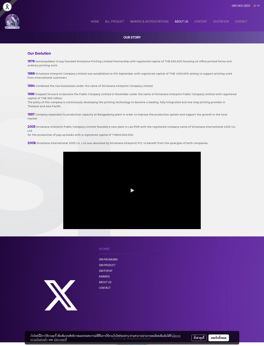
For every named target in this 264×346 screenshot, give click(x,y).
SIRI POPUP (105, 270)
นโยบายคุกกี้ (60, 339)
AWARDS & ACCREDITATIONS (149, 21)
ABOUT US (181, 21)
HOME (95, 21)
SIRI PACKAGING (108, 259)
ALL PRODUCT (114, 21)
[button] (256, 21)
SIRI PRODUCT (107, 265)
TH (256, 5)
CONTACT (241, 21)
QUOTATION (221, 21)
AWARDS (104, 276)
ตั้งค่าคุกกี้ (199, 337)
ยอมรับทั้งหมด (218, 337)
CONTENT (200, 21)
